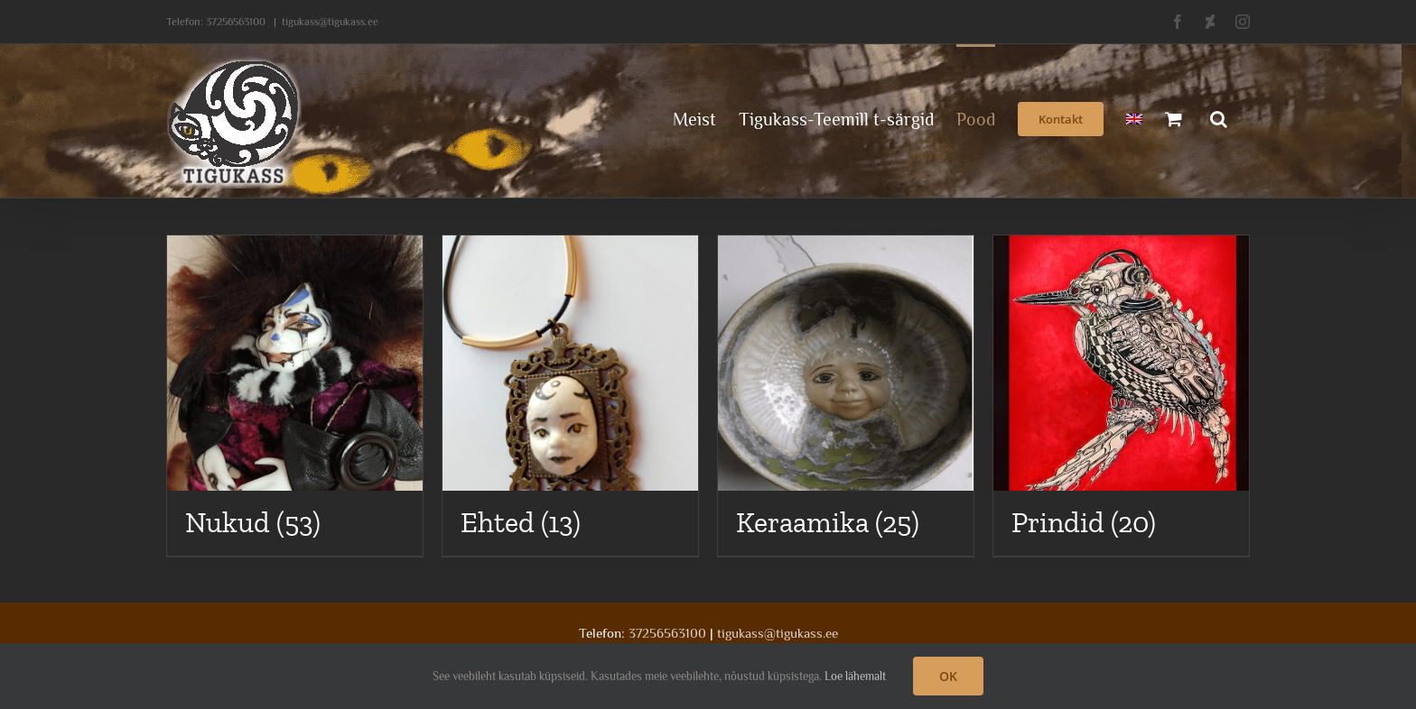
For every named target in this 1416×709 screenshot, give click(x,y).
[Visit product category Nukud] (295, 395)
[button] (1218, 117)
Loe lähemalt (855, 676)
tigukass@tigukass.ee (330, 21)
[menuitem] (1134, 117)
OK (948, 676)
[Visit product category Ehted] (570, 395)
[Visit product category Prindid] (1121, 395)
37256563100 (236, 21)
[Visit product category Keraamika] (846, 395)
